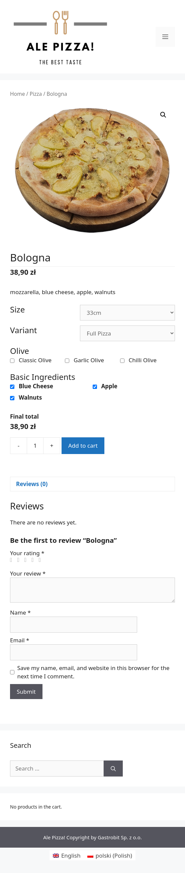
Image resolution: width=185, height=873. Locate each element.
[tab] (92, 484)
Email (19, 640)
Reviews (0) (32, 484)
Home (17, 93)
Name (20, 612)
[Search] (113, 768)
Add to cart (83, 445)
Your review (27, 573)
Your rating (27, 553)
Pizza (35, 93)
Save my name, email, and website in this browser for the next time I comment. (93, 672)
